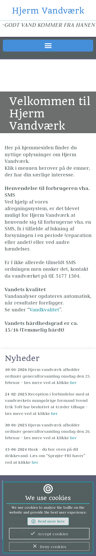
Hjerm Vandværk (48, 11)
